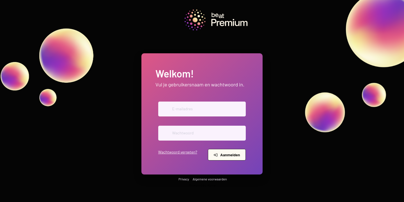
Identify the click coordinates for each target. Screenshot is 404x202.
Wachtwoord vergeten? (177, 152)
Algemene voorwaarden (210, 179)
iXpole (211, 185)
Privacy (183, 179)
